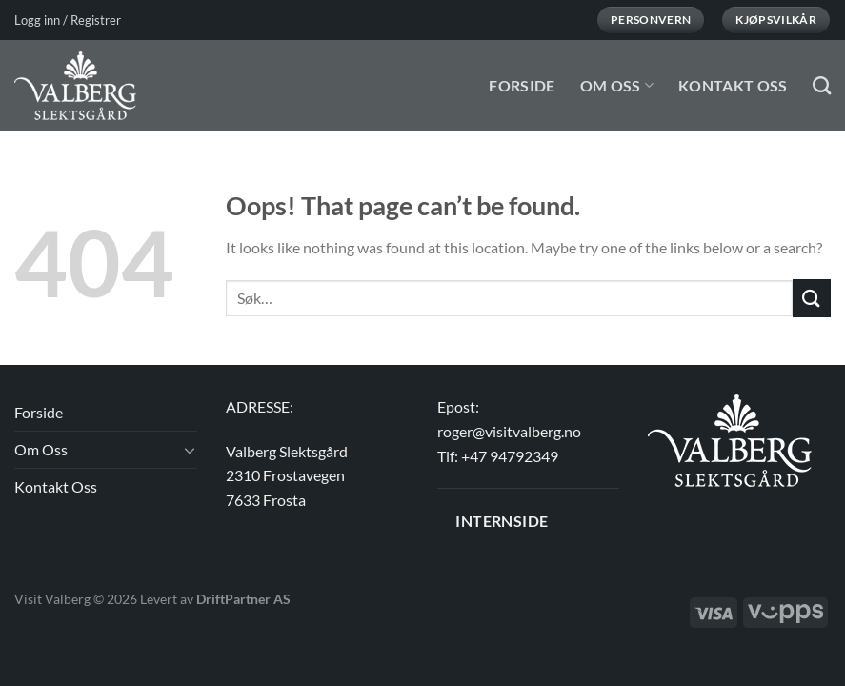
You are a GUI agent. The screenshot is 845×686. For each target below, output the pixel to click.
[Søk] (822, 85)
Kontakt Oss (733, 85)
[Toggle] (189, 449)
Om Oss (617, 85)
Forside (521, 85)
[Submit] (812, 297)
